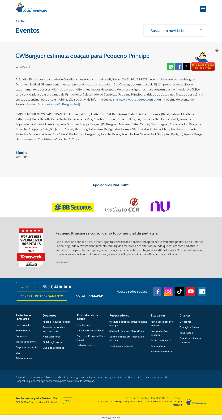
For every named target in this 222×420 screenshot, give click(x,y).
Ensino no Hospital (161, 340)
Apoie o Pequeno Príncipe (56, 321)
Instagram (168, 291)
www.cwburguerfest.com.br (138, 99)
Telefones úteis (24, 358)
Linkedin (202, 291)
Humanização (23, 330)
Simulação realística (161, 351)
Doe (203, 61)
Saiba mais (62, 262)
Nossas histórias (52, 336)
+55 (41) (56, 286)
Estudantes (158, 315)
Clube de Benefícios (53, 347)
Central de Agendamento (42, 296)
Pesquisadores (119, 315)
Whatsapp (170, 66)
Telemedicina (158, 346)
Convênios (21, 336)
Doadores (49, 315)
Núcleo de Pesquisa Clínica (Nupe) (127, 331)
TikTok (179, 291)
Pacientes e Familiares (23, 317)
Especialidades (23, 325)
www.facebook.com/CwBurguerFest (54, 104)
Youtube (190, 291)
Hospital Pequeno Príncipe (31, 8)
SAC (18, 352)
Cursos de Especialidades (90, 330)
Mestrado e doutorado (121, 346)
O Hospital (185, 321)
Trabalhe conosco (86, 345)
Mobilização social (52, 342)
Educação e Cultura (189, 327)
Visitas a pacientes (26, 341)
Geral (25, 287)
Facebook (178, 66)
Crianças (185, 315)
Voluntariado (186, 332)
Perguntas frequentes (27, 347)
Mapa (68, 400)
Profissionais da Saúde (87, 317)
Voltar (22, 21)
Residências (83, 325)
